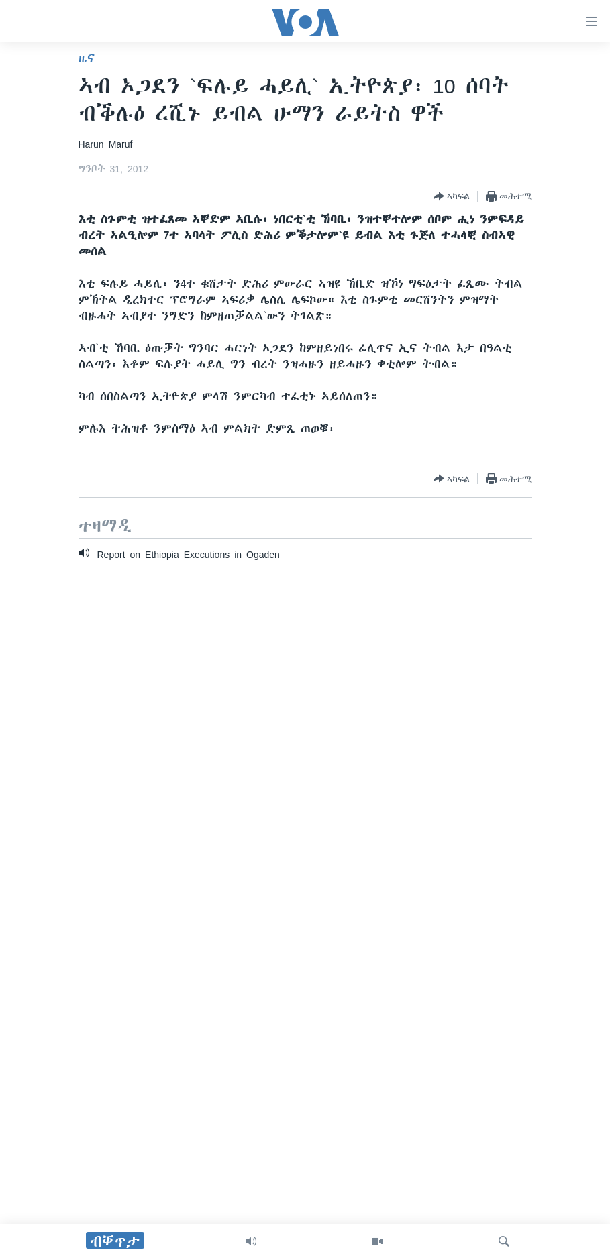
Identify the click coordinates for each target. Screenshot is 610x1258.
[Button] (452, 196)
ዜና (87, 58)
